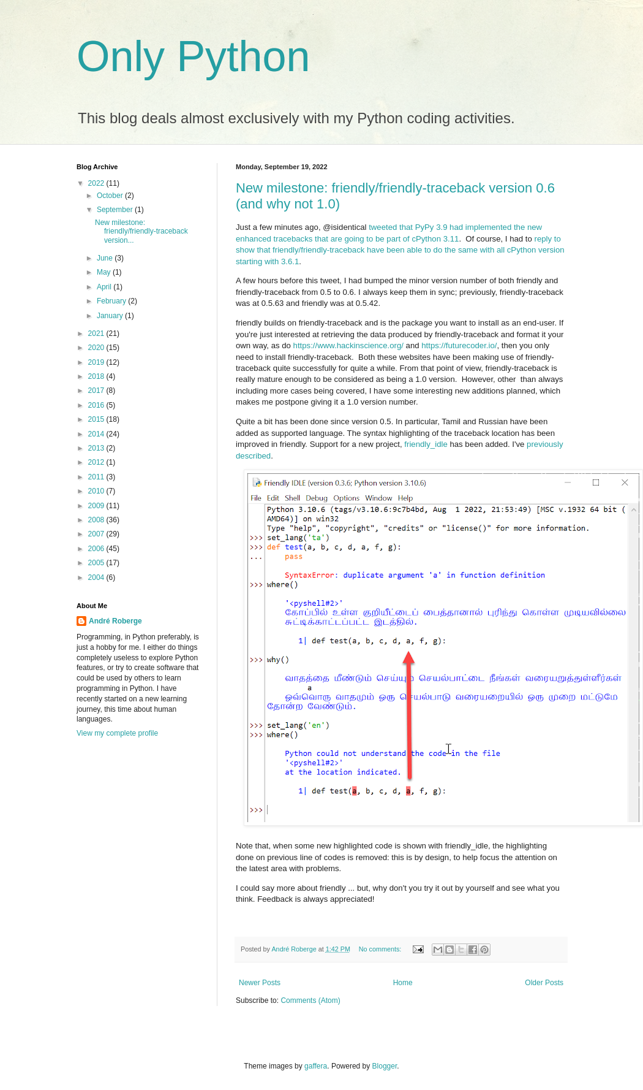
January (111, 315)
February (112, 301)
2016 (97, 405)
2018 (97, 376)
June (106, 258)
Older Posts (544, 982)
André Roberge (115, 621)
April (105, 287)
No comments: (381, 949)
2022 (97, 183)
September (116, 209)
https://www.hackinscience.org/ (348, 345)
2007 (97, 534)
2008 (97, 520)
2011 (97, 477)
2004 (97, 577)
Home (403, 982)
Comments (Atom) (310, 1000)
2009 (97, 505)
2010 (97, 491)
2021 (97, 333)
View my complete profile (117, 733)
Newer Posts (259, 982)
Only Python (193, 56)
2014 (97, 434)
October (111, 195)
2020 (97, 347)
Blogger (384, 1066)
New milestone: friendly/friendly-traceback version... (141, 231)
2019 (97, 362)
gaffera (315, 1066)
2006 (97, 548)
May (105, 272)
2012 (97, 462)
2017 (97, 390)
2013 (97, 448)
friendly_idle (425, 444)
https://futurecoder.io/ (459, 345)
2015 (97, 419)
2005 (97, 562)
